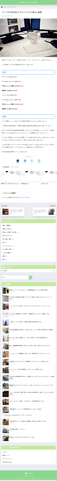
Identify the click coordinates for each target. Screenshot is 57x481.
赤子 (5, 243)
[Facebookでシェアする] (25, 162)
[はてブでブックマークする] (32, 162)
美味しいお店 (8, 229)
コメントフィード (8, 459)
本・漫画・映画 (8, 250)
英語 (5, 257)
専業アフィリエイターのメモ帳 (28, 2)
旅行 (5, 260)
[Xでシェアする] (18, 162)
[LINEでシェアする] (39, 162)
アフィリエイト (15, 167)
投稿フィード (6, 456)
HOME (28, 474)
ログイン (19, 197)
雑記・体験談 (8, 225)
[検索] (30, 278)
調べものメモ (8, 236)
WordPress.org (7, 463)
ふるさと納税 (8, 253)
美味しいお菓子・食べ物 (11, 232)
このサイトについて (28, 477)
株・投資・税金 (8, 239)
